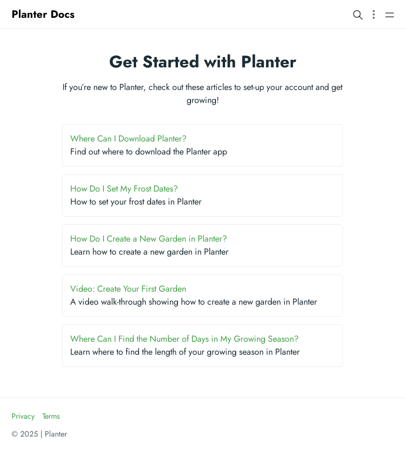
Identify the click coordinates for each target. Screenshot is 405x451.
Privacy (23, 416)
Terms (51, 416)
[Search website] (358, 14)
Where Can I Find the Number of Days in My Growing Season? (184, 339)
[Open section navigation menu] (373, 14)
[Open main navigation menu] (389, 14)
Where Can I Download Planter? (128, 138)
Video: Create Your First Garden (128, 289)
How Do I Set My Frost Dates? (124, 188)
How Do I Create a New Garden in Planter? (148, 238)
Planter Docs (43, 14)
